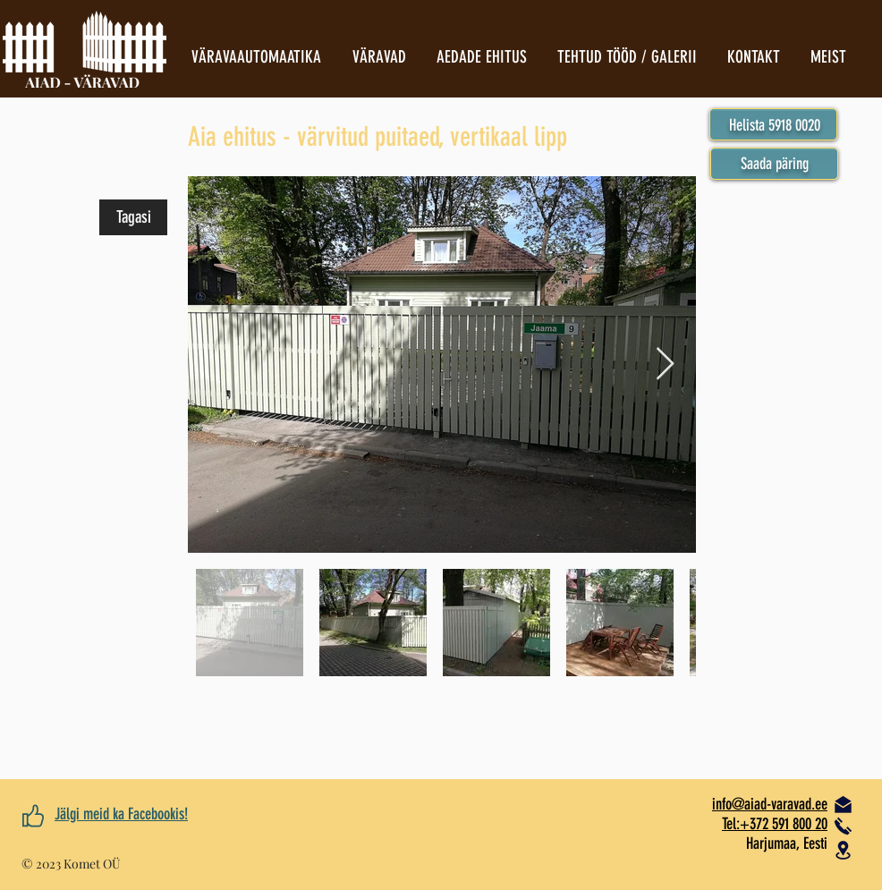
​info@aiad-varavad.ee (769, 804)
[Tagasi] (133, 217)
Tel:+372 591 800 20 (774, 824)
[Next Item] (665, 364)
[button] (775, 164)
